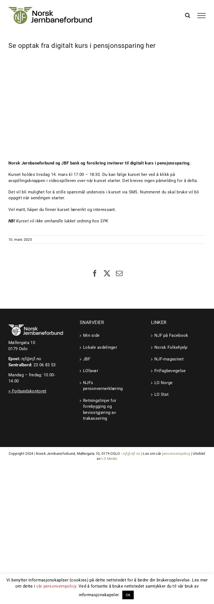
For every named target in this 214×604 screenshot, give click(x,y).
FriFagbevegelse (170, 370)
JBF (86, 359)
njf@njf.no (31, 358)
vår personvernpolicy (56, 586)
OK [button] (128, 595)
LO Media (109, 458)
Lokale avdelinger (100, 347)
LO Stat (161, 394)
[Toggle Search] (187, 15)
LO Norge (163, 382)
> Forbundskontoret (27, 391)
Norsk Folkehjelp (171, 347)
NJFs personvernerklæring (103, 385)
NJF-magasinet (169, 359)
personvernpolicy (176, 453)
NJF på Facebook (171, 335)
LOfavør (90, 370)
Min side (91, 335)
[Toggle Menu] (201, 15)
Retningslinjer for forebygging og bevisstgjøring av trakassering (99, 409)
